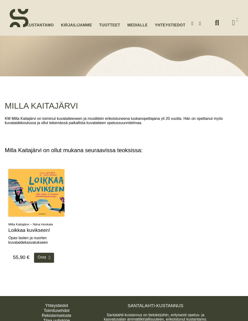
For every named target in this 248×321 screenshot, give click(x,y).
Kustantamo (40, 22)
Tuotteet (109, 23)
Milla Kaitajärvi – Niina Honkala (30, 223)
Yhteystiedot (170, 23)
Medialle (137, 23)
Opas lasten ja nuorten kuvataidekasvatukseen (28, 239)
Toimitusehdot (56, 309)
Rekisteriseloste (56, 314)
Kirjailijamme (76, 23)
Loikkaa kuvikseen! (29, 229)
